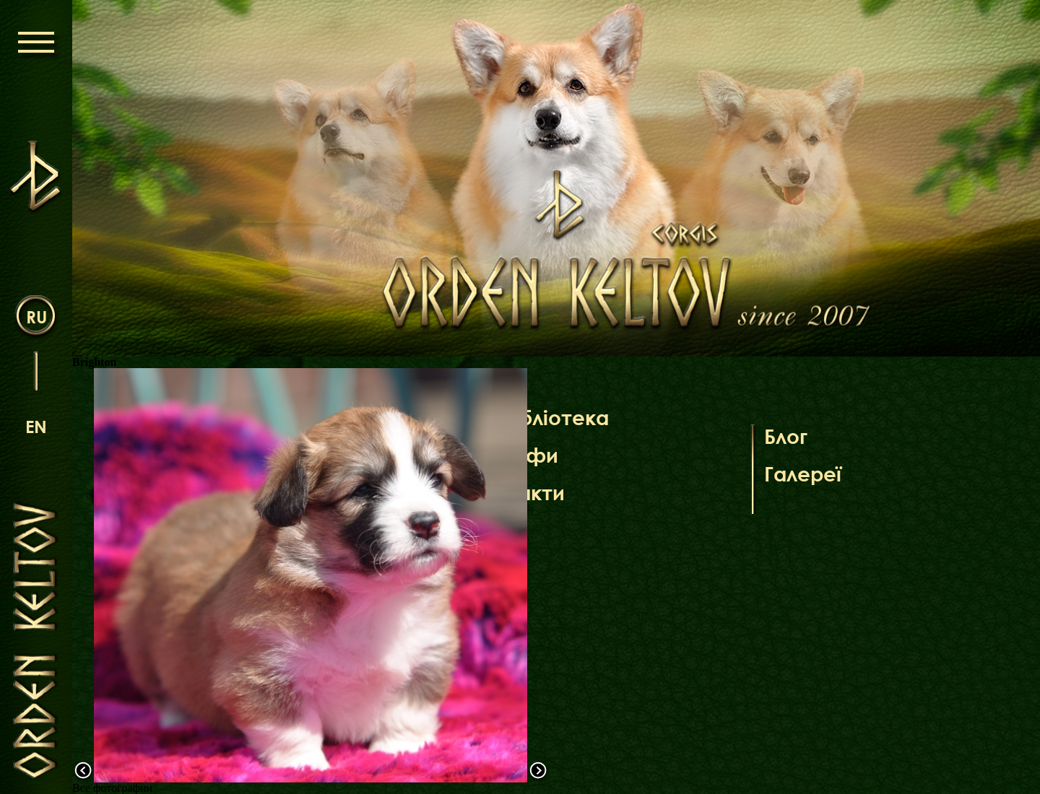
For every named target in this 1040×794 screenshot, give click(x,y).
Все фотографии (112, 788)
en (36, 426)
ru (36, 316)
